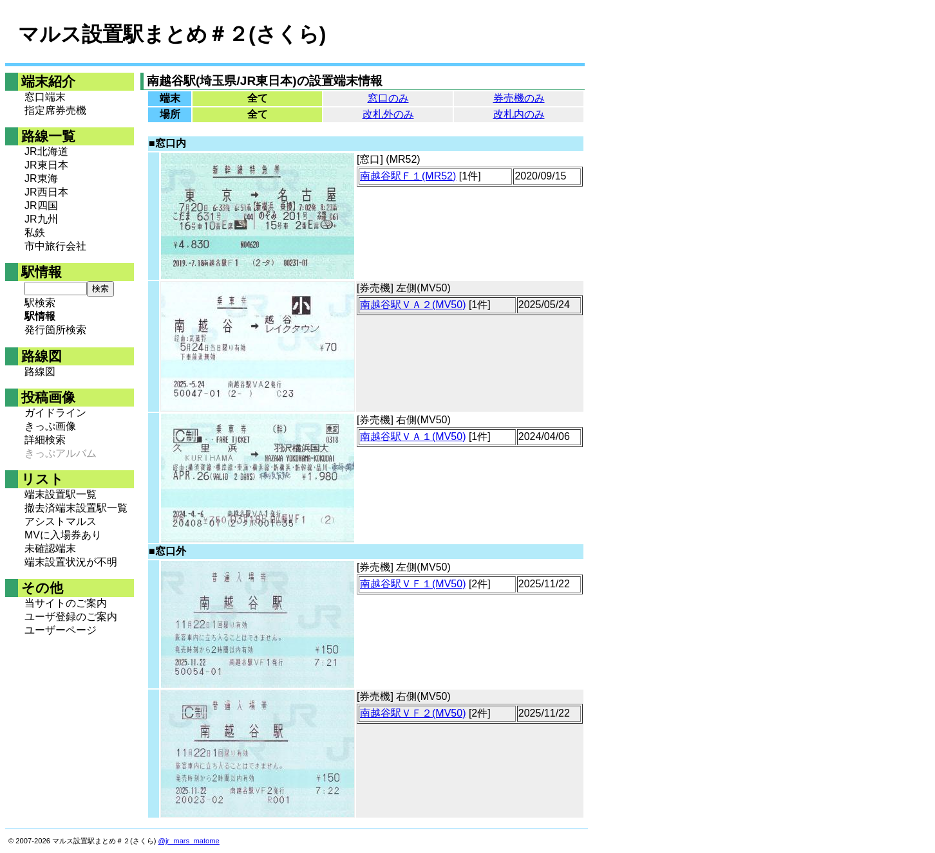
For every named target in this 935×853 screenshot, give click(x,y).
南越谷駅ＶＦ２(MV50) (413, 713)
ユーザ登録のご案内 (70, 616)
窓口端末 (45, 96)
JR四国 (41, 205)
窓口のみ (388, 98)
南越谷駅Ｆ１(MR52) (408, 175)
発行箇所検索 (55, 329)
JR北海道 (46, 151)
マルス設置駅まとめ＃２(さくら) (172, 34)
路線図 (39, 371)
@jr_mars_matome (189, 841)
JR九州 (41, 219)
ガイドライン (55, 412)
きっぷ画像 (50, 426)
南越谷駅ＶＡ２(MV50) (413, 304)
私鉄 (34, 232)
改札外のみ (388, 114)
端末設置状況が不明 (70, 561)
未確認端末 (50, 548)
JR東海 (41, 178)
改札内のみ (519, 114)
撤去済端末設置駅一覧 (76, 507)
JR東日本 (46, 165)
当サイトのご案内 (65, 603)
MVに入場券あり (63, 534)
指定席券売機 (55, 110)
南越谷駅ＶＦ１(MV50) (413, 583)
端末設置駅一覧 (60, 494)
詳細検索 (45, 439)
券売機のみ (519, 98)
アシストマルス (60, 521)
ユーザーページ (60, 630)
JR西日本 (46, 192)
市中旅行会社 (55, 246)
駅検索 (39, 302)
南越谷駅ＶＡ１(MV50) (413, 436)
